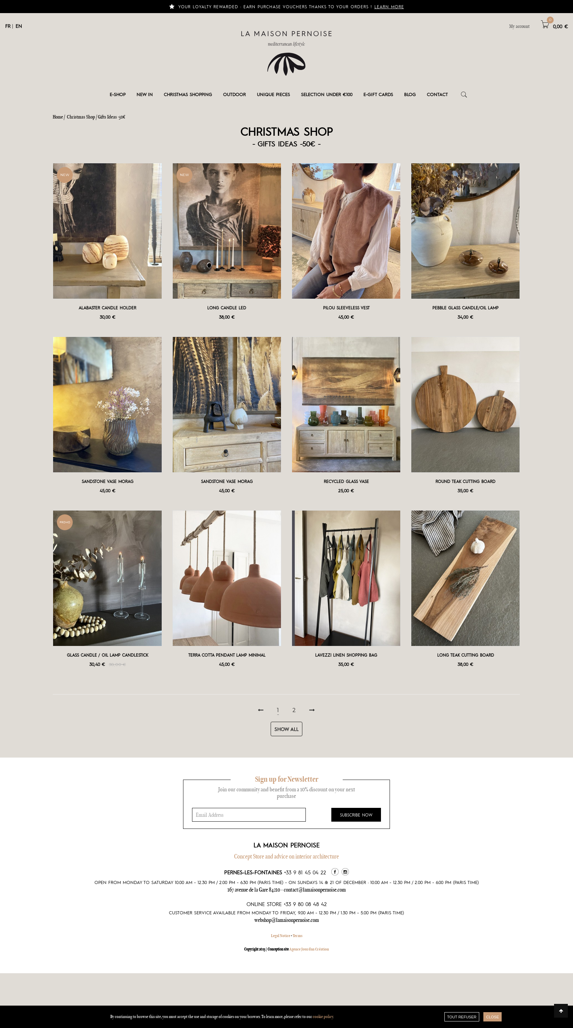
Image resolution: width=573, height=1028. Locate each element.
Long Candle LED (226, 307)
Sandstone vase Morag (107, 481)
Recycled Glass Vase (346, 481)
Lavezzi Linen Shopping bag (346, 655)
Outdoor (234, 94)
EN (19, 26)
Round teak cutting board (465, 481)
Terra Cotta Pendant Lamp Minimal (226, 655)
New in (145, 94)
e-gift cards (378, 94)
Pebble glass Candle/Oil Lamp (465, 307)
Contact (437, 94)
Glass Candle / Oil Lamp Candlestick (107, 655)
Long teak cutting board (465, 655)
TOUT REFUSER (461, 1017)
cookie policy (323, 1016)
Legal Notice (280, 935)
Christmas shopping (188, 94)
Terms (297, 935)
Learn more (389, 6)
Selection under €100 (326, 94)
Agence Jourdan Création (309, 949)
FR (7, 26)
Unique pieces (273, 94)
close (492, 1017)
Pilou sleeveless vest (346, 307)
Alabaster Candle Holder (107, 307)
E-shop (117, 94)
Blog (410, 94)
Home (58, 116)
